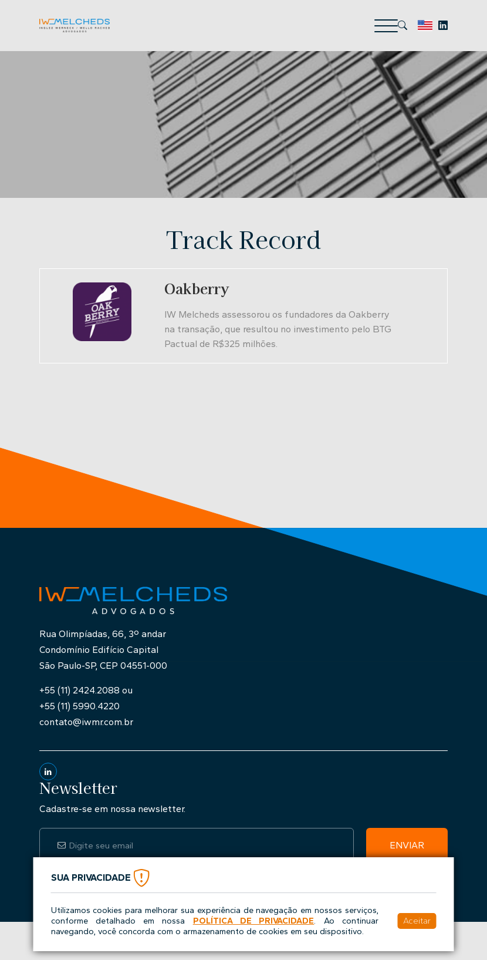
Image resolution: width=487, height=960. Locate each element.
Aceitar (417, 920)
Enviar (407, 845)
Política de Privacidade (253, 920)
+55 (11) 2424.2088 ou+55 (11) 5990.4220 (86, 698)
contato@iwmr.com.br (86, 721)
